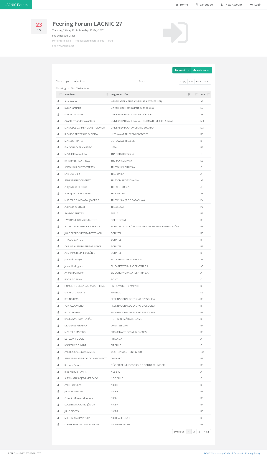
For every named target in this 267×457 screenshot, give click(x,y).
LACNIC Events (16, 4)
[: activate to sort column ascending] (59, 94)
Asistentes (201, 70)
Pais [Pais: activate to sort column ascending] (202, 94)
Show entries (70, 81)
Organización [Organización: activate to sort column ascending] (119, 94)
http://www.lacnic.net (63, 45)
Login (255, 4)
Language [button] (204, 4)
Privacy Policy (253, 453)
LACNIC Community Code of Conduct (223, 453)
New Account (231, 4)
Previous (179, 431)
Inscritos (182, 70)
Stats (110, 40)
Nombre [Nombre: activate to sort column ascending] (70, 94)
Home (182, 4)
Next (206, 431)
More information (61, 40)
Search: (158, 81)
